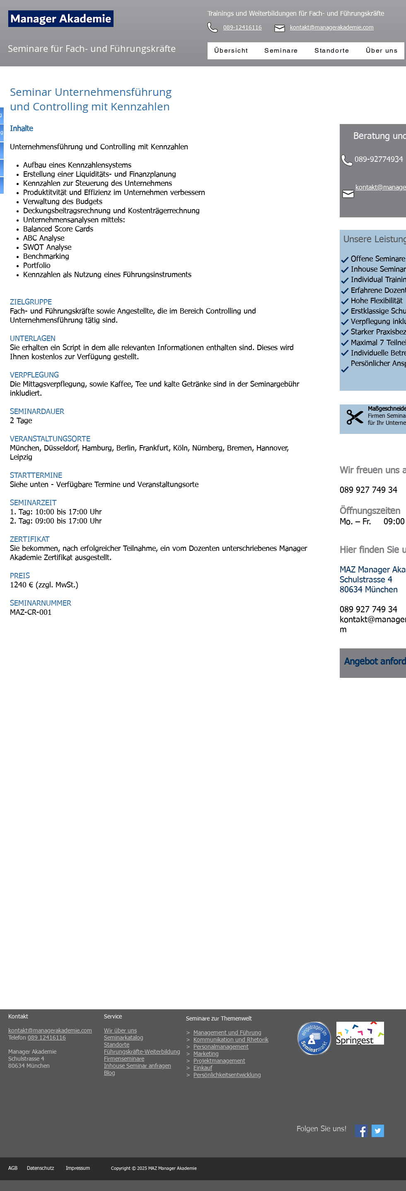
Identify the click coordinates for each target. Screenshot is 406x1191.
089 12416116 (47, 1038)
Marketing (206, 1054)
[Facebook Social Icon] (361, 1131)
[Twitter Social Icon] (378, 1131)
